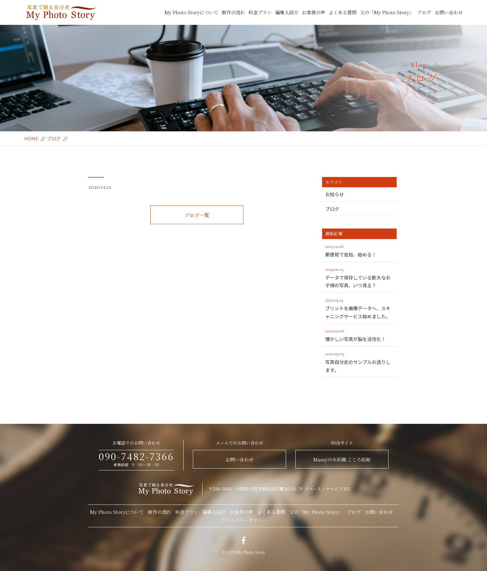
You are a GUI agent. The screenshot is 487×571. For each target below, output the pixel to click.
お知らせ (334, 194)
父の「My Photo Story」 (387, 12)
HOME (31, 138)
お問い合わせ (449, 12)
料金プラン (260, 12)
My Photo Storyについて (191, 12)
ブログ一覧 (196, 215)
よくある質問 (343, 12)
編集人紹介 (286, 12)
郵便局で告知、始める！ (359, 250)
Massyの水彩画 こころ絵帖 (342, 459)
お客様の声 (313, 12)
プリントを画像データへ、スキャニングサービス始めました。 (361, 307)
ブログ (424, 12)
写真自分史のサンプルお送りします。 (359, 361)
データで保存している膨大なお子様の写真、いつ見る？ (359, 277)
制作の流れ (233, 12)
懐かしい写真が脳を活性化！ (359, 334)
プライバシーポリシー (243, 520)
